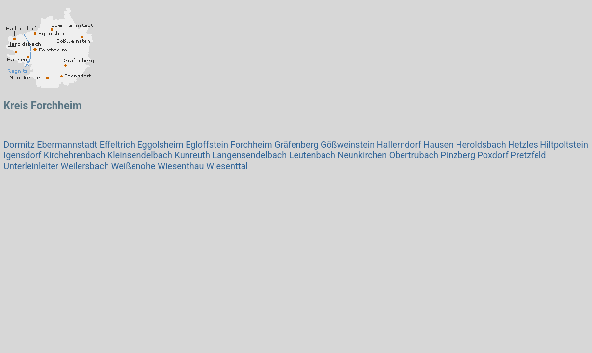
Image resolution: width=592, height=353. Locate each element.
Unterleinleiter (30, 166)
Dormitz (18, 144)
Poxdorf (493, 155)
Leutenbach (312, 155)
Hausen (438, 144)
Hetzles (524, 144)
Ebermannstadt (67, 144)
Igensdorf (22, 155)
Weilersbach (84, 166)
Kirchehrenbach (75, 155)
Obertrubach (413, 155)
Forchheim (251, 144)
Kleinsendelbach (140, 155)
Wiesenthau (181, 166)
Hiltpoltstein (564, 144)
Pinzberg (457, 155)
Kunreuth (192, 155)
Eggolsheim (160, 144)
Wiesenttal (227, 166)
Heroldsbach (481, 144)
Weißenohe (133, 166)
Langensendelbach (249, 155)
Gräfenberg (296, 144)
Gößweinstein (348, 144)
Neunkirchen (362, 155)
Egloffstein (207, 144)
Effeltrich (117, 144)
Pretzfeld (528, 155)
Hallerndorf (399, 144)
